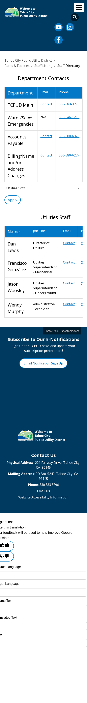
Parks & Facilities (17, 65)
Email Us (43, 491)
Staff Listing (43, 65)
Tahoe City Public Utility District (28, 60)
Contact (46, 104)
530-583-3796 (69, 104)
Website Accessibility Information (43, 497)
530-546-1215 (69, 117)
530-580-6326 (69, 136)
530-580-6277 (69, 155)
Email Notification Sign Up (43, 363)
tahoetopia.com (70, 330)
